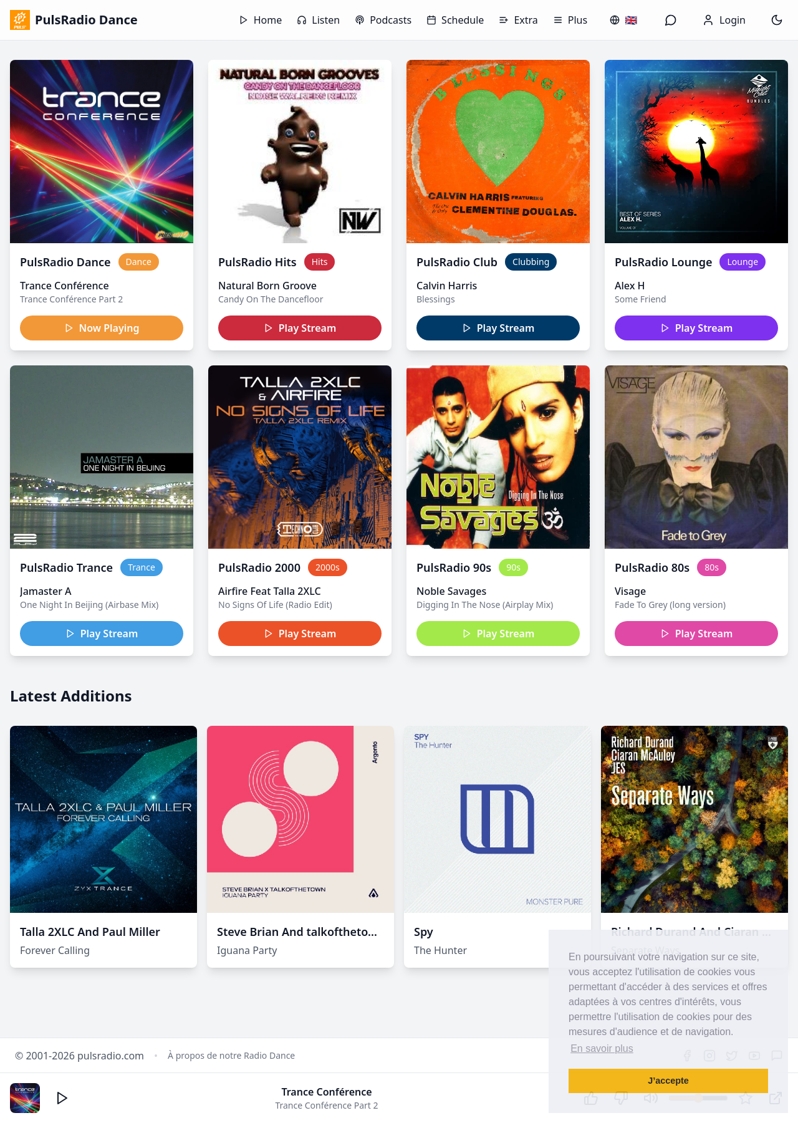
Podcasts (383, 20)
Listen (318, 20)
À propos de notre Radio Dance (231, 1055)
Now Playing (102, 328)
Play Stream (300, 328)
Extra (518, 20)
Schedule (455, 20)
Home (260, 20)
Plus (570, 20)
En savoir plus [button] (601, 1048)
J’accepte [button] (668, 1081)
